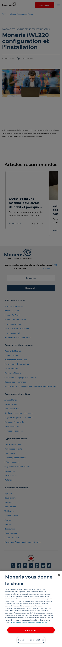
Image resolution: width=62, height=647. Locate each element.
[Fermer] (59, 575)
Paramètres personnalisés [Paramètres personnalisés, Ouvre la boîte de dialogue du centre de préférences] (31, 639)
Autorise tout (31, 630)
